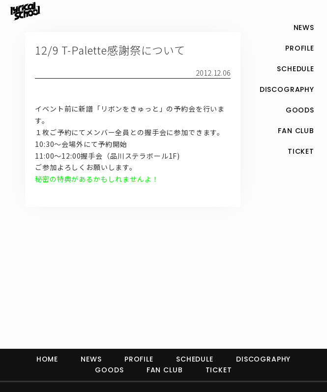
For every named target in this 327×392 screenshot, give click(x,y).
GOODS (109, 370)
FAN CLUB (165, 370)
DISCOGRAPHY (263, 359)
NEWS (91, 359)
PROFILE (138, 359)
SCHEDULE (194, 359)
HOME (47, 359)
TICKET (219, 370)
